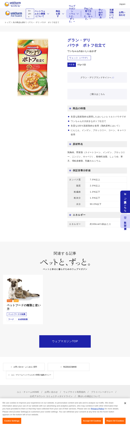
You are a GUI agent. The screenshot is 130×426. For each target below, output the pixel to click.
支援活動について (111, 13)
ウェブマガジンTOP (65, 341)
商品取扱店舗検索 (70, 367)
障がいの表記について (89, 396)
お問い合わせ (122, 13)
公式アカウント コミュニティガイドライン (51, 396)
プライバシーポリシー (102, 392)
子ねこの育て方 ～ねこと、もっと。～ (88, 13)
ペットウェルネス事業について (40, 14)
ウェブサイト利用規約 (74, 392)
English (29, 14)
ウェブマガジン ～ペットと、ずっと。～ (72, 13)
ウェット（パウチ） (79, 58)
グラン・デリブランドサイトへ (95, 77)
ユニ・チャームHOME (28, 392)
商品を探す (58, 14)
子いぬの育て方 (100, 13)
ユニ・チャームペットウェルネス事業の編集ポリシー (31, 375)
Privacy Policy (97, 416)
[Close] (125, 410)
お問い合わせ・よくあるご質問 (25, 367)
